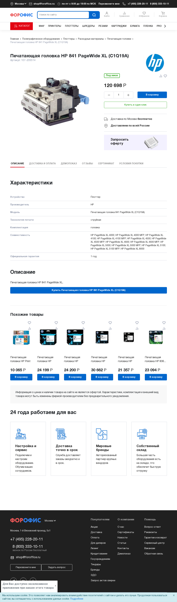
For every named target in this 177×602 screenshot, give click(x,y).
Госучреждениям (100, 559)
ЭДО (93, 575)
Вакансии (149, 548)
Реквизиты (150, 532)
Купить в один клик (135, 105)
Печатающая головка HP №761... (45, 361)
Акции (94, 527)
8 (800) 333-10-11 (159, 4)
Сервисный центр (154, 543)
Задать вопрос (57, 567)
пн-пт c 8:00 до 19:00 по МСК (79, 4)
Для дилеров (98, 543)
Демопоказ (124, 554)
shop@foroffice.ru (44, 4)
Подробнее (76, 599)
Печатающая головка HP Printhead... (126, 361)
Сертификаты (126, 532)
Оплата (95, 538)
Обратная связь (153, 554)
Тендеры (96, 564)
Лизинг (94, 548)
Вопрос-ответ (152, 527)
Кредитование (99, 554)
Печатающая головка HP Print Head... (20, 361)
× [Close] (174, 595)
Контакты (123, 548)
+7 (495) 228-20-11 (138, 4)
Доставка (96, 532)
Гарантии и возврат (155, 538)
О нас (121, 527)
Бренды (95, 570)
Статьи (122, 543)
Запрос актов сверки (103, 580)
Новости (122, 538)
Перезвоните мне (109, 4)
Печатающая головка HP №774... (99, 361)
